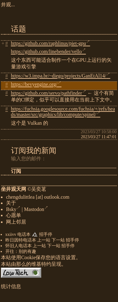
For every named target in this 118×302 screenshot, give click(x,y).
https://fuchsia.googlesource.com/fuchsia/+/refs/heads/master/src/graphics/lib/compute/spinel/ (63, 111)
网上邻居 (16, 223)
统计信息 (11, 287)
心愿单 (13, 216)
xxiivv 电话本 (18, 235)
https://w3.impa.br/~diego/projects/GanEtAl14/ (60, 75)
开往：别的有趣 (20, 252)
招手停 (45, 235)
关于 (11, 204)
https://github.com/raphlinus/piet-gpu (50, 43)
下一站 (58, 241)
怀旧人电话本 (18, 247)
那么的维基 (28, 265)
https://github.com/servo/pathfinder (48, 93)
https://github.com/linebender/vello (48, 51)
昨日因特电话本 (20, 241)
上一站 (43, 241)
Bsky (13, 210)
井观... (8, 4)
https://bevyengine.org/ (36, 84)
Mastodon (36, 210)
